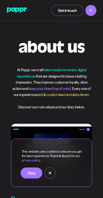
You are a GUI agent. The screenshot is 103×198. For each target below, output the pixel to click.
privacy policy (31, 160)
